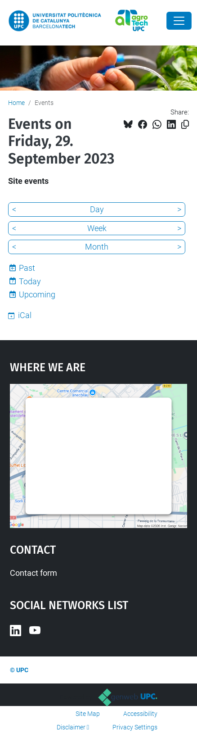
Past (27, 268)
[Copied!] (185, 124)
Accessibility (140, 713)
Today (30, 281)
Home (16, 102)
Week (97, 228)
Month (96, 246)
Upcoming (37, 294)
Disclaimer (71, 727)
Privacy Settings (134, 727)
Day (97, 209)
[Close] (179, 21)
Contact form (33, 573)
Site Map (88, 713)
